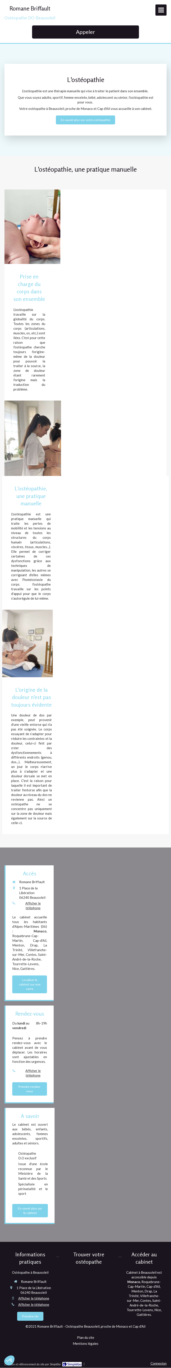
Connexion (159, 1363)
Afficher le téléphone (33, 905)
